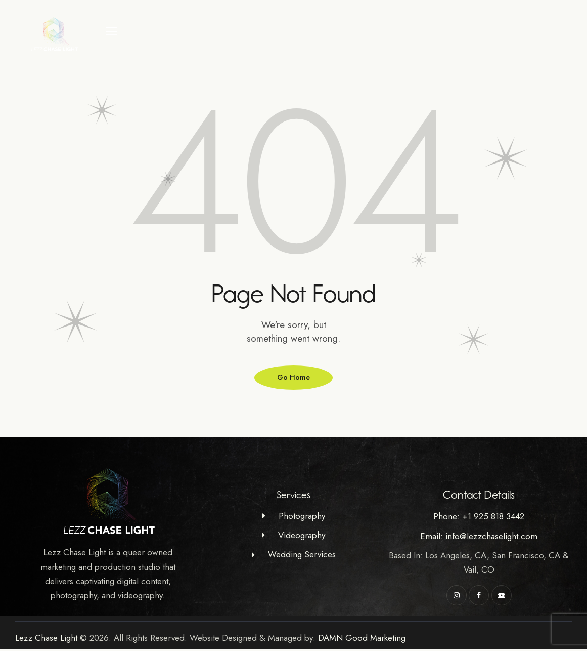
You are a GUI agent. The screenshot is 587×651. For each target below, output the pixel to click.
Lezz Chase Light (46, 639)
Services (293, 497)
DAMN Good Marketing (361, 639)
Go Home (294, 378)
